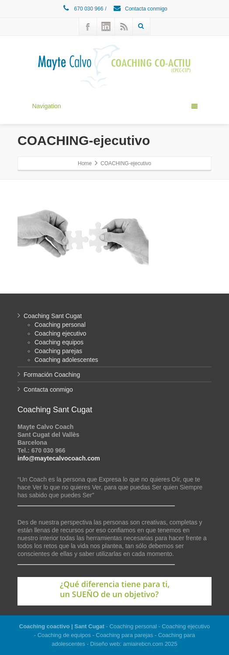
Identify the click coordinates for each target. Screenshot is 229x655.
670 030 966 (82, 9)
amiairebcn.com (143, 644)
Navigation (114, 106)
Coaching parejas (58, 350)
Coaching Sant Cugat (53, 315)
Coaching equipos (59, 342)
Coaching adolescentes (66, 359)
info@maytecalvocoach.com (58, 458)
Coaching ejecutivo (60, 333)
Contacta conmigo (140, 9)
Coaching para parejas (124, 635)
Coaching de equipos (64, 635)
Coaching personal (60, 324)
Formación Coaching (52, 374)
